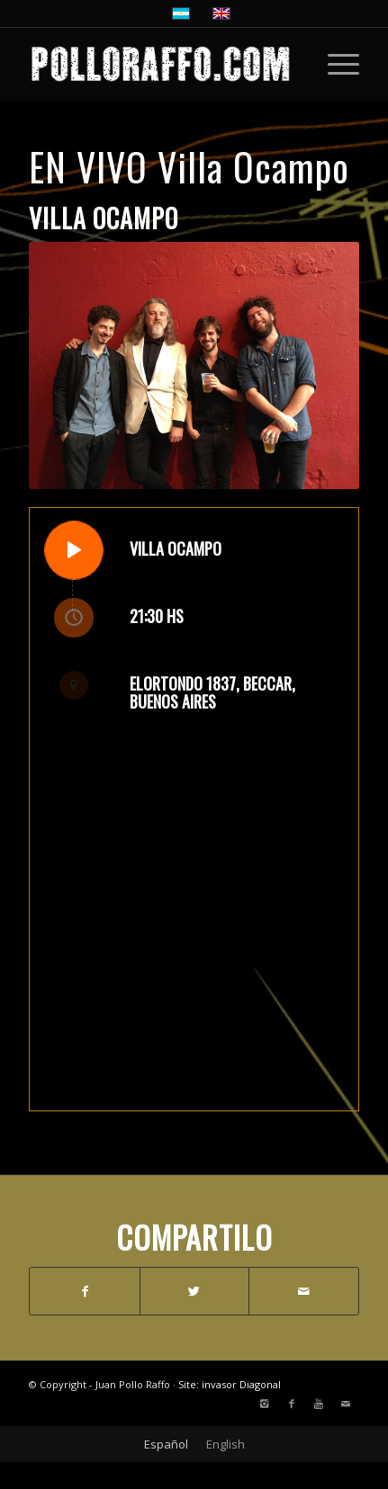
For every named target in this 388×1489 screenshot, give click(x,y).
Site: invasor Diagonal (229, 1384)
